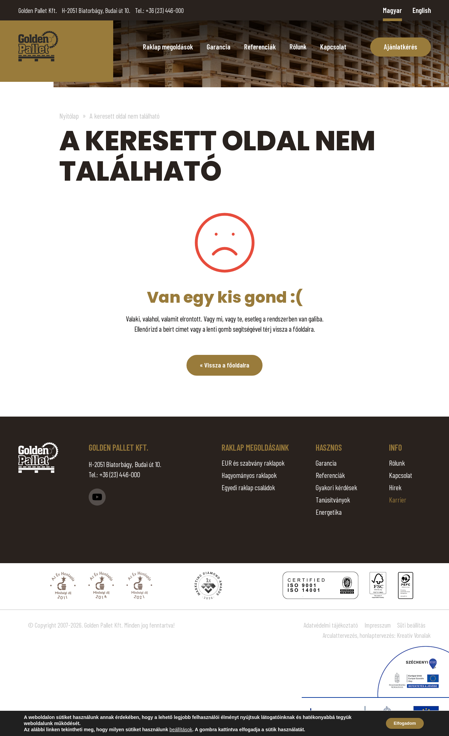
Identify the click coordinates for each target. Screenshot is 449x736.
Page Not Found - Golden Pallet (38, 46)
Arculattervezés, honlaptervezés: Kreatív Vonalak (377, 635)
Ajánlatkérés (400, 46)
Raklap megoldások (168, 46)
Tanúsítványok (333, 499)
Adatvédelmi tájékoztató (330, 625)
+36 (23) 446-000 (165, 10)
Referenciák (260, 46)
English (422, 10)
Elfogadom (401, 723)
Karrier (397, 499)
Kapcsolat (333, 46)
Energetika (329, 512)
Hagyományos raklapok (249, 475)
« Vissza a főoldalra (224, 365)
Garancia (218, 46)
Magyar (392, 10)
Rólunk (297, 46)
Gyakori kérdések (336, 487)
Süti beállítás (411, 625)
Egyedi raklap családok (248, 487)
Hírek (395, 487)
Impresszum (377, 625)
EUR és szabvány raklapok (253, 463)
